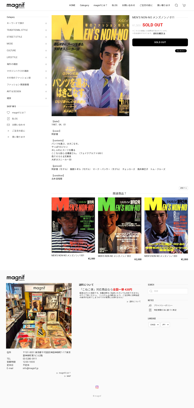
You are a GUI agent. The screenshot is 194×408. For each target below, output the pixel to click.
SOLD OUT (160, 42)
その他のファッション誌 (19, 78)
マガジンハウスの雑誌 (17, 71)
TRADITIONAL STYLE (17, 30)
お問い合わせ (128, 5)
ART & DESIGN (14, 91)
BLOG (114, 5)
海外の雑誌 (12, 64)
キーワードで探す (15, 23)
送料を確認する (159, 33)
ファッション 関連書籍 (18, 84)
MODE (10, 43)
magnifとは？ (100, 5)
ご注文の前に (146, 5)
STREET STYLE (14, 37)
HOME (72, 5)
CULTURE (11, 50)
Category (84, 5)
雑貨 (9, 98)
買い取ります (163, 5)
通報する (183, 188)
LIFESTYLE (12, 57)
